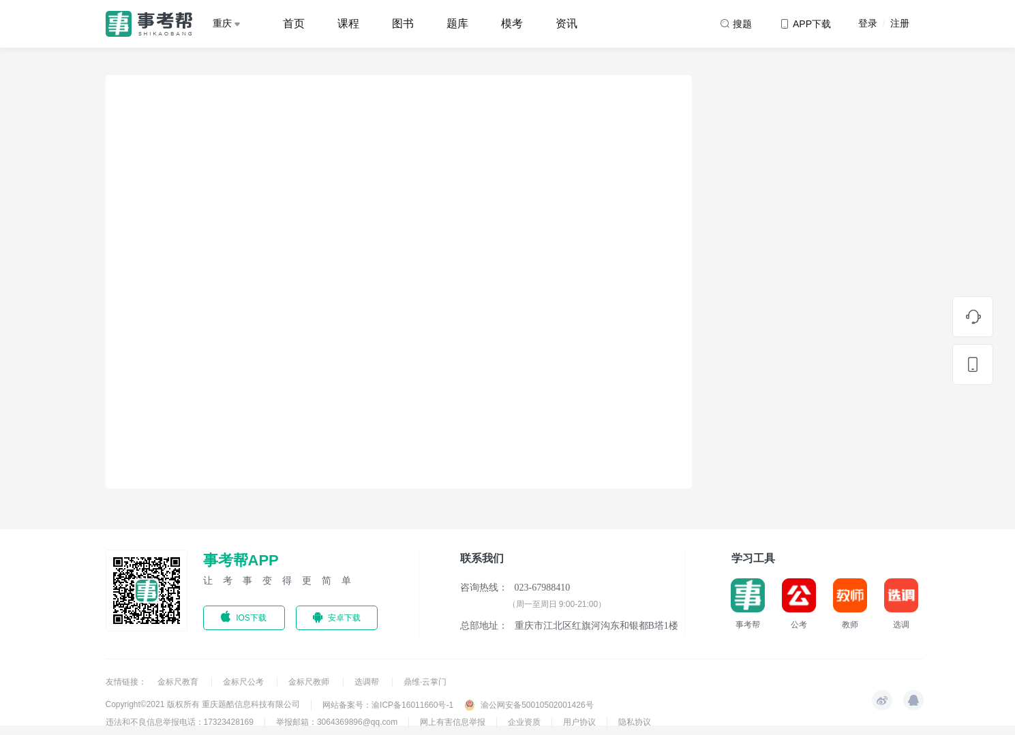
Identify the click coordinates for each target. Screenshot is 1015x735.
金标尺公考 (244, 682)
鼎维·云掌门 (425, 682)
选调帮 (367, 682)
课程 (348, 23)
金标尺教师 (309, 682)
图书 (403, 23)
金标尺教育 (178, 682)
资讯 (566, 23)
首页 (294, 23)
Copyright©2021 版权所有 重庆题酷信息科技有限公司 (203, 704)
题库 (457, 23)
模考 (512, 23)
